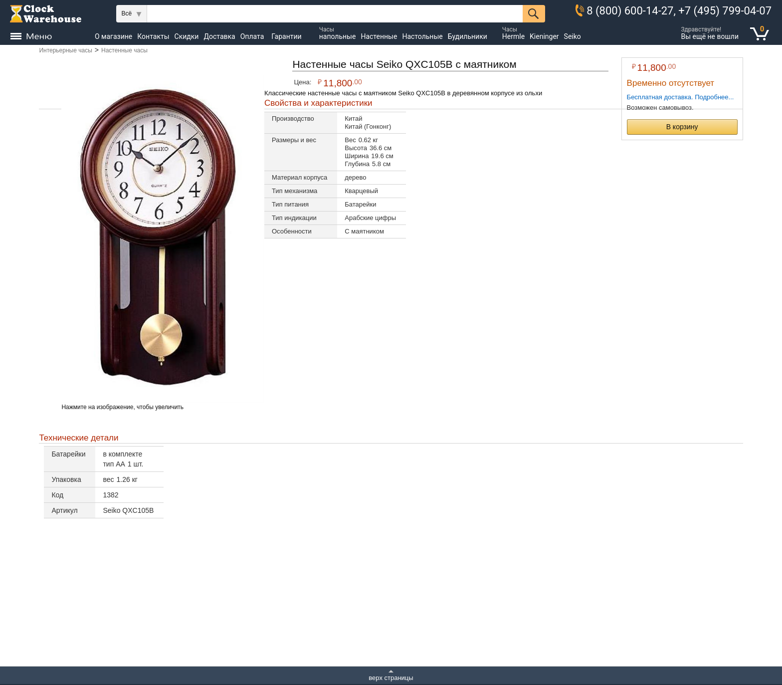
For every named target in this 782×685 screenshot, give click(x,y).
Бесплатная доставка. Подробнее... (680, 97)
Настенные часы (124, 50)
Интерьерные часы (65, 50)
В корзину (682, 127)
